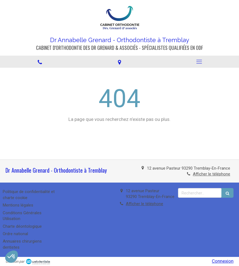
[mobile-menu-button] (199, 61)
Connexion (223, 261)
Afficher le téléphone (211, 174)
